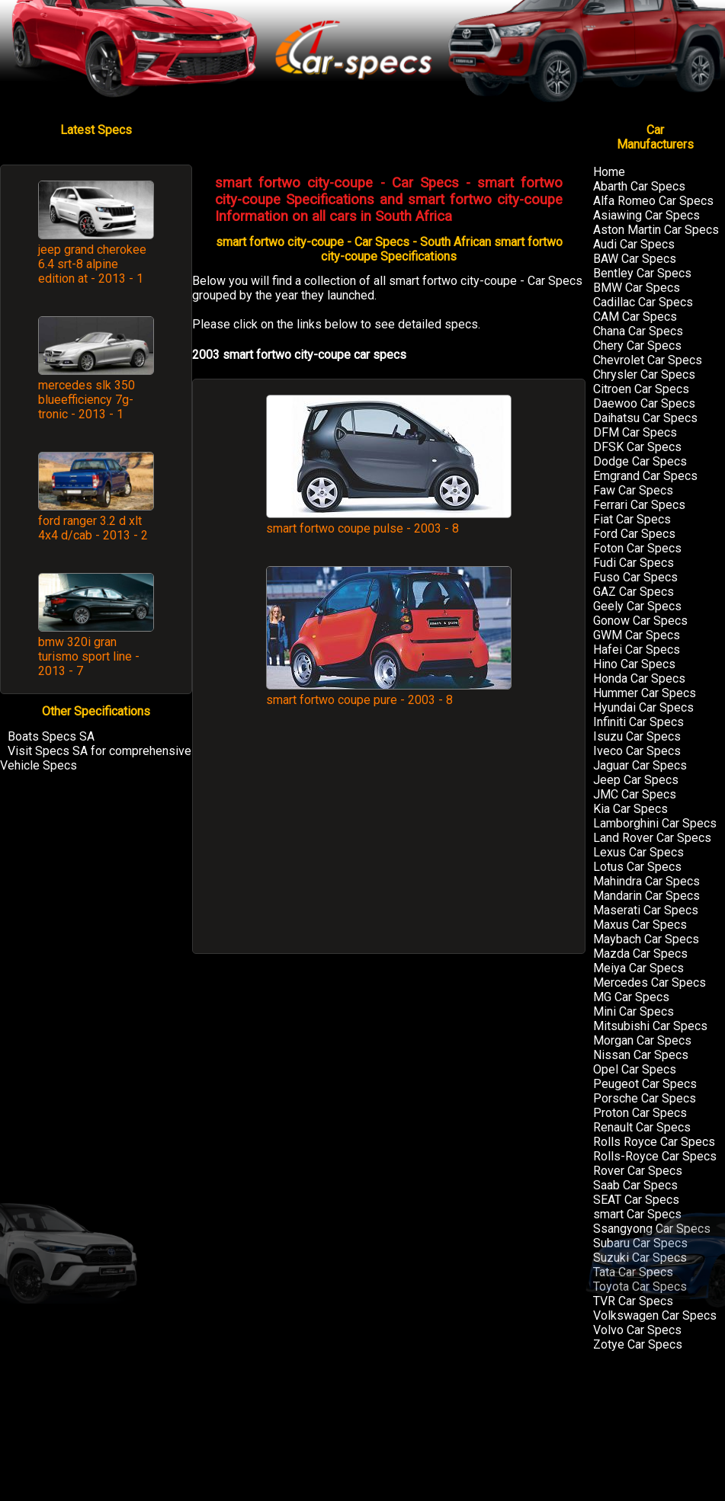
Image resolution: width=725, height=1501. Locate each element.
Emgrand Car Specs (645, 476)
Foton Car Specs (637, 548)
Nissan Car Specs (640, 1055)
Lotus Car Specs (637, 866)
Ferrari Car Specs (639, 505)
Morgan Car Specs (642, 1040)
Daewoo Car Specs (644, 403)
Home (609, 172)
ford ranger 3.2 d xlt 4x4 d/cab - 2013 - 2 (93, 528)
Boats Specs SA (51, 736)
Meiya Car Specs (638, 968)
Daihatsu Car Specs (645, 418)
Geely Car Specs (637, 606)
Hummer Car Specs (644, 693)
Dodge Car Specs (640, 461)
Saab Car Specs (635, 1185)
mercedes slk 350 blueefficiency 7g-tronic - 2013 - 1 (86, 399)
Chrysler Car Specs (644, 374)
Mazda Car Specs (640, 953)
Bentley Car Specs (642, 273)
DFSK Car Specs (637, 447)
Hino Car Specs (634, 664)
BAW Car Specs (634, 258)
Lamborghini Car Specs (655, 823)
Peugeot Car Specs (645, 1084)
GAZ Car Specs (633, 591)
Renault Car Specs (642, 1127)
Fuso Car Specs (635, 577)
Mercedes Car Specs (649, 982)
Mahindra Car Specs (646, 881)
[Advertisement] (389, 838)
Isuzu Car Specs (637, 736)
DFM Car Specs (635, 432)
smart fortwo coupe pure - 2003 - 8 (389, 692)
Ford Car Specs (634, 533)
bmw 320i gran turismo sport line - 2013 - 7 (89, 656)
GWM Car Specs (636, 635)
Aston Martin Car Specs (656, 229)
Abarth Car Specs (639, 186)
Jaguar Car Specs (640, 765)
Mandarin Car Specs (646, 895)
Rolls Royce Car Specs (654, 1142)
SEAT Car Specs (636, 1199)
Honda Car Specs (639, 678)
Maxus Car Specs (640, 924)
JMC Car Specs (634, 794)
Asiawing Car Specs (646, 215)
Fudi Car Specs (633, 562)
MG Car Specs (631, 997)
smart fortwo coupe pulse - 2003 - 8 (389, 521)
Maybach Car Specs (646, 939)
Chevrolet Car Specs (647, 360)
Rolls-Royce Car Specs (655, 1156)
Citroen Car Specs (641, 389)
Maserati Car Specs (645, 910)
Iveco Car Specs (637, 751)
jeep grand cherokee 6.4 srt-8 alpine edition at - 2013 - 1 (92, 264)
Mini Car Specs (633, 1011)
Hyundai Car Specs (643, 707)
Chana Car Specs (638, 331)
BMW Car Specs (636, 287)
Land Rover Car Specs (652, 838)
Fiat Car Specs (632, 519)
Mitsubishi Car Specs (650, 1026)
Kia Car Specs (630, 809)
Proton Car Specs (640, 1113)
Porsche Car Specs (644, 1098)
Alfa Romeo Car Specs (653, 201)
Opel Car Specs (634, 1069)
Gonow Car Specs (640, 620)
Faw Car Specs (633, 490)
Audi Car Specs (634, 244)
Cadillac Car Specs (643, 302)
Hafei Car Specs (636, 649)
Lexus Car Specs (638, 852)
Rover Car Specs (637, 1170)
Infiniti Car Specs (638, 722)
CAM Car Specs (635, 316)
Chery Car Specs (637, 345)
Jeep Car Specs (635, 780)
